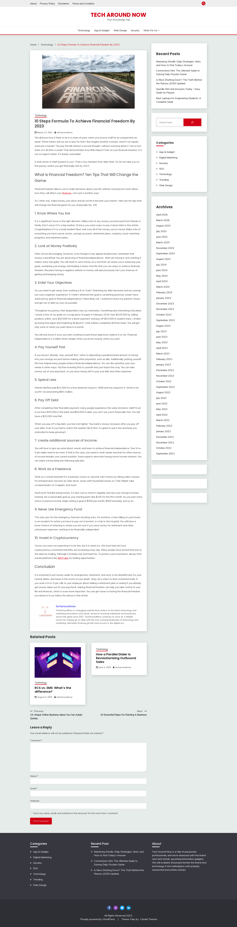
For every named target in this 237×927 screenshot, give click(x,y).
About (33, 3)
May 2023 (162, 342)
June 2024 (161, 270)
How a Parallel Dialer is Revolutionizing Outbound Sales (116, 658)
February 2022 (164, 425)
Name (34, 776)
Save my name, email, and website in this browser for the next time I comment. (75, 813)
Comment (36, 740)
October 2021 (164, 447)
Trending (164, 179)
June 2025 (161, 236)
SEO (161, 168)
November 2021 (165, 442)
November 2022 (165, 375)
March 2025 (163, 242)
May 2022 (162, 409)
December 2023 (165, 303)
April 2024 (162, 281)
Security (135, 30)
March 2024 (163, 286)
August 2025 (163, 225)
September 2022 (165, 386)
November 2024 (165, 247)
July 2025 (161, 231)
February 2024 (164, 292)
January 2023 (163, 364)
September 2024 (165, 253)
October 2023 (164, 314)
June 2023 (161, 336)
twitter (122, 908)
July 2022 (161, 397)
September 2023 (165, 320)
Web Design (120, 30)
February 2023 (164, 359)
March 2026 (163, 220)
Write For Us (150, 30)
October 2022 (164, 381)
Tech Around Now (118, 15)
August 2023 (163, 325)
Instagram (115, 908)
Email (33, 788)
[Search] (192, 122)
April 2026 (162, 214)
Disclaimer (63, 3)
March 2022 (163, 420)
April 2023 (162, 347)
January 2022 (163, 431)
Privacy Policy (47, 3)
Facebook (109, 908)
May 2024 (162, 275)
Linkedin (128, 908)
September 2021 (165, 453)
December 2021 (165, 436)
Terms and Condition (83, 3)
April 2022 (162, 414)
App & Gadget (102, 30)
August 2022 (163, 392)
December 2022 (165, 370)
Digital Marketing (168, 157)
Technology (84, 30)
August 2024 (163, 258)
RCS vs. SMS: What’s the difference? (53, 690)
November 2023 (165, 308)
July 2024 (161, 264)
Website (34, 800)
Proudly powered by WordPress (97, 919)
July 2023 (161, 331)
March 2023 (163, 353)
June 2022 (161, 403)
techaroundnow (65, 132)
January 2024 (163, 297)
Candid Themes (148, 919)
